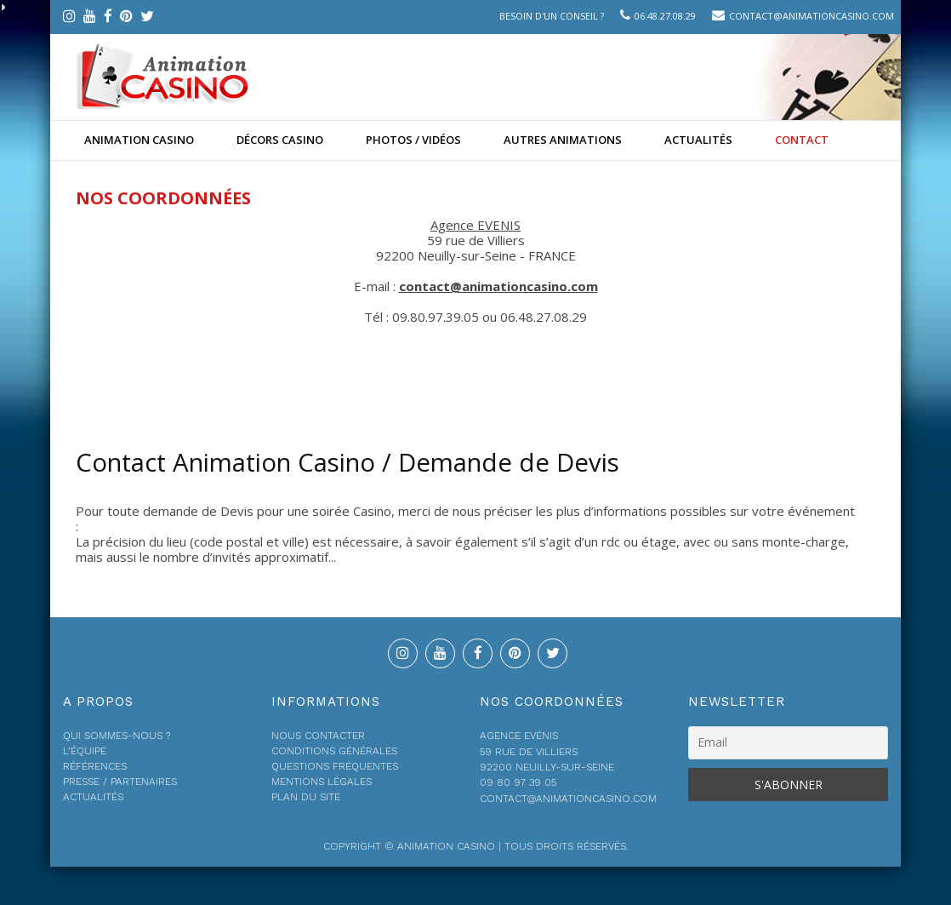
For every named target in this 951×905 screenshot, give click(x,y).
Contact (802, 139)
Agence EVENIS (475, 224)
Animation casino (139, 139)
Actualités (698, 139)
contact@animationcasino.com (811, 15)
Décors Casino (279, 139)
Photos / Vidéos (413, 139)
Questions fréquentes (334, 766)
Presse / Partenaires (120, 782)
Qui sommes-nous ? (116, 736)
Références (95, 766)
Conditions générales (334, 751)
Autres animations (563, 139)
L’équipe (84, 751)
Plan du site (305, 797)
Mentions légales (321, 782)
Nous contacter (318, 736)
